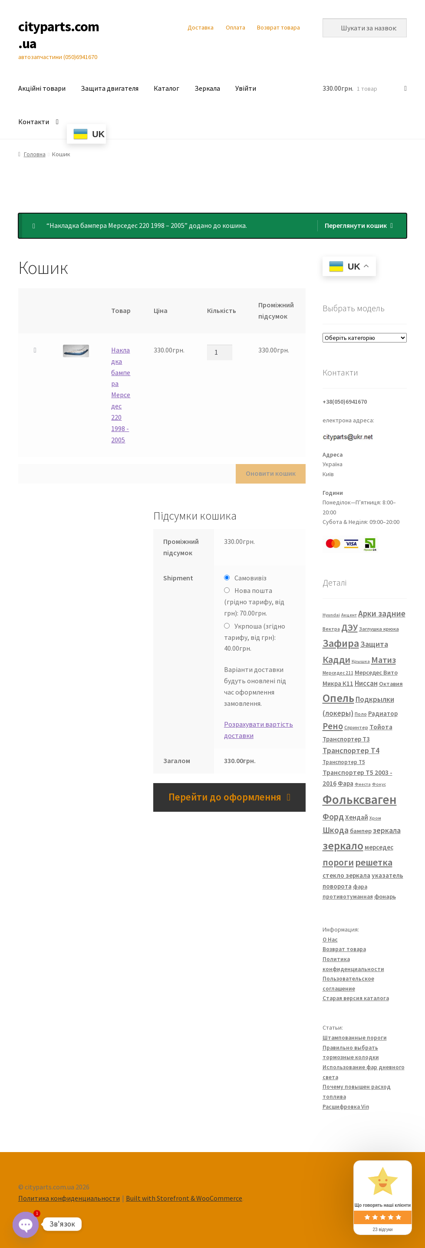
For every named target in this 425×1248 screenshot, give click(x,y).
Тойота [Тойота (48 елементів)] (380, 726)
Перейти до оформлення (224, 797)
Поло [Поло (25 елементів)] (361, 714)
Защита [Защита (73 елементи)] (374, 644)
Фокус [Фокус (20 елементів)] (379, 784)
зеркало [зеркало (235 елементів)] (343, 846)
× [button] (35, 350)
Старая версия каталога (356, 998)
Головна (35, 154)
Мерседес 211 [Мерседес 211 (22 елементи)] (338, 673)
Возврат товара (278, 27)
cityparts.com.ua (58, 35)
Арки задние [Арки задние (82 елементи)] (381, 613)
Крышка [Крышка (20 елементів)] (361, 661)
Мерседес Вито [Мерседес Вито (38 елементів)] (376, 672)
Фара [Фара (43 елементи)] (345, 783)
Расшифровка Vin (346, 1106)
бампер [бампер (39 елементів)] (361, 831)
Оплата (235, 27)
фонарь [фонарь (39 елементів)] (385, 896)
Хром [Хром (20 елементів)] (375, 818)
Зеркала (207, 88)
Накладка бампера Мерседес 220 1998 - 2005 (120, 395)
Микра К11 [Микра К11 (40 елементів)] (338, 684)
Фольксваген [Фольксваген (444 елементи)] (360, 799)
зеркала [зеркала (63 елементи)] (387, 830)
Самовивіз (250, 577)
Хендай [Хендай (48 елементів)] (356, 817)
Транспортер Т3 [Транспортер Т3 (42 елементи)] (346, 739)
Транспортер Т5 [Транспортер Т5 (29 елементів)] (344, 762)
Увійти (245, 88)
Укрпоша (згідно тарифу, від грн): (254, 637)
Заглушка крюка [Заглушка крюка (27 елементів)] (379, 629)
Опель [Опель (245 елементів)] (338, 698)
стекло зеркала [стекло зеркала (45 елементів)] (346, 875)
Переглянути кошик (356, 225)
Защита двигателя (109, 88)
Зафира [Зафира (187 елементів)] (341, 643)
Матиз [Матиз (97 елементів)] (383, 659)
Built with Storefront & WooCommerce (184, 1198)
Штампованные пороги (355, 1037)
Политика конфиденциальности (69, 1198)
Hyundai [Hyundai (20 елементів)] (331, 615)
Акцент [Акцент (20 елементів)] (349, 615)
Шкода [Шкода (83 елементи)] (336, 830)
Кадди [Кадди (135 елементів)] (336, 659)
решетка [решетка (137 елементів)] (373, 862)
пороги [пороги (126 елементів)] (338, 862)
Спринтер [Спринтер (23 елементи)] (356, 727)
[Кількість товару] (219, 352)
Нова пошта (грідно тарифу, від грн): (254, 601)
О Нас (330, 939)
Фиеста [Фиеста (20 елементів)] (363, 784)
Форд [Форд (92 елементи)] (333, 816)
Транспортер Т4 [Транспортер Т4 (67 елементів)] (351, 750)
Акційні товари (42, 88)
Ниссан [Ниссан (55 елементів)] (366, 683)
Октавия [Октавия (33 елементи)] (391, 684)
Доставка (201, 27)
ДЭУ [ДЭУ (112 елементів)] (349, 627)
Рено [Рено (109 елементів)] (333, 726)
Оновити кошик (271, 473)
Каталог (166, 88)
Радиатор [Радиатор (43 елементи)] (383, 713)
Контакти (33, 121)
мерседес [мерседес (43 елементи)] (379, 847)
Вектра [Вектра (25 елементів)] (331, 629)
